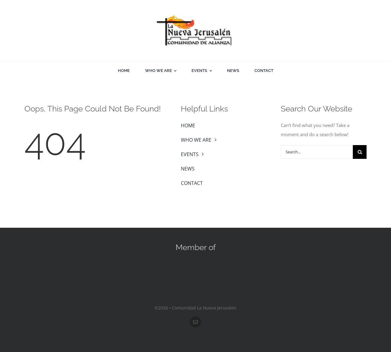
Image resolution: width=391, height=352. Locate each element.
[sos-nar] (195, 263)
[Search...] (317, 152)
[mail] (195, 322)
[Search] (360, 152)
